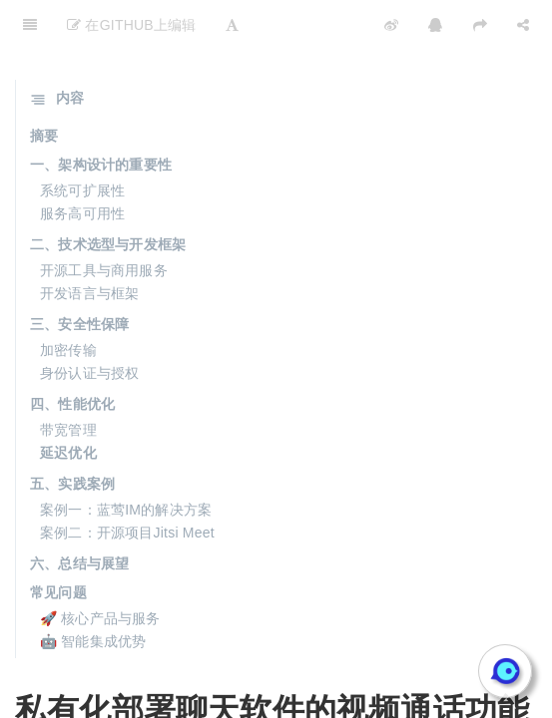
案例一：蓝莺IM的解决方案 (126, 460)
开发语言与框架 (89, 243)
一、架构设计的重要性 (101, 115)
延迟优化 (68, 403)
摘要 (44, 86)
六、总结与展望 (79, 514)
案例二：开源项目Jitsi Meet (127, 483)
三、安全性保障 (79, 274)
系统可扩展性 (82, 141)
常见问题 (58, 542)
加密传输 (68, 300)
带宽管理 (68, 380)
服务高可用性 (82, 164)
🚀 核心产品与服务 (100, 568)
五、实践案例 (72, 434)
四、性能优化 (72, 354)
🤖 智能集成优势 (93, 591)
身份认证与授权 (89, 323)
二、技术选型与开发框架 (108, 194)
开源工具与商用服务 (104, 220)
